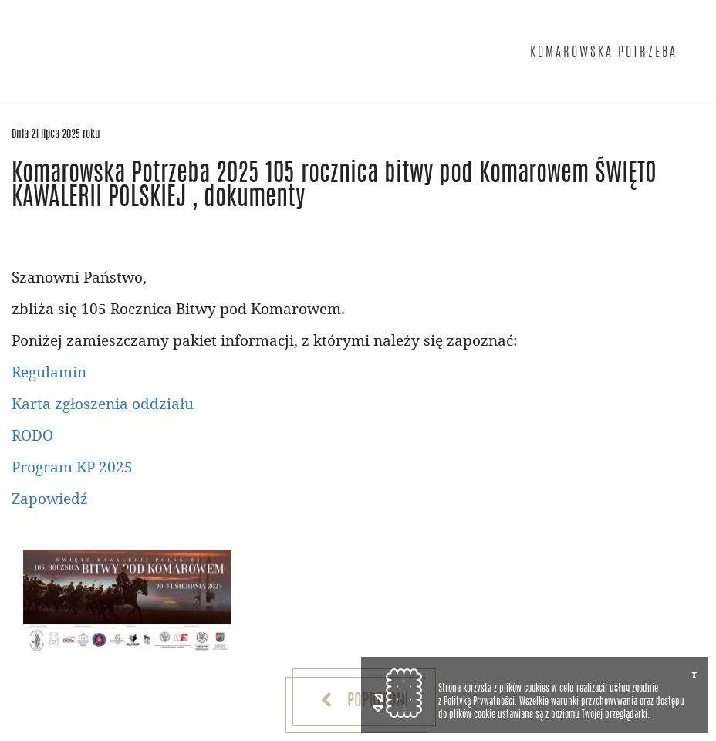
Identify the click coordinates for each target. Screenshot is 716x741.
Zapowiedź (50, 498)
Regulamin (49, 371)
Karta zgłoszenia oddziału (103, 403)
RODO (32, 435)
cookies (536, 688)
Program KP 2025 (72, 466)
